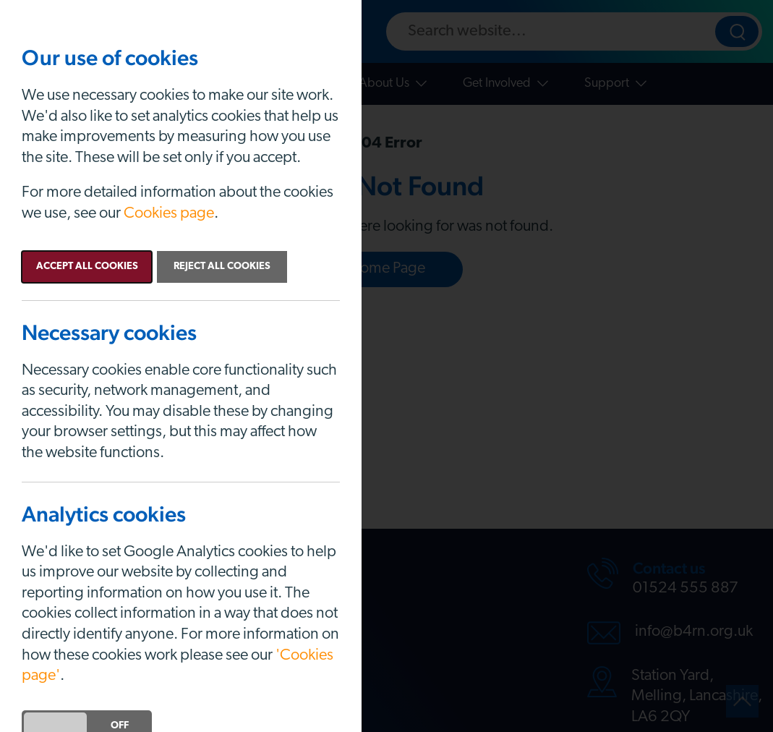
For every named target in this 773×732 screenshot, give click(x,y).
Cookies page (169, 213)
